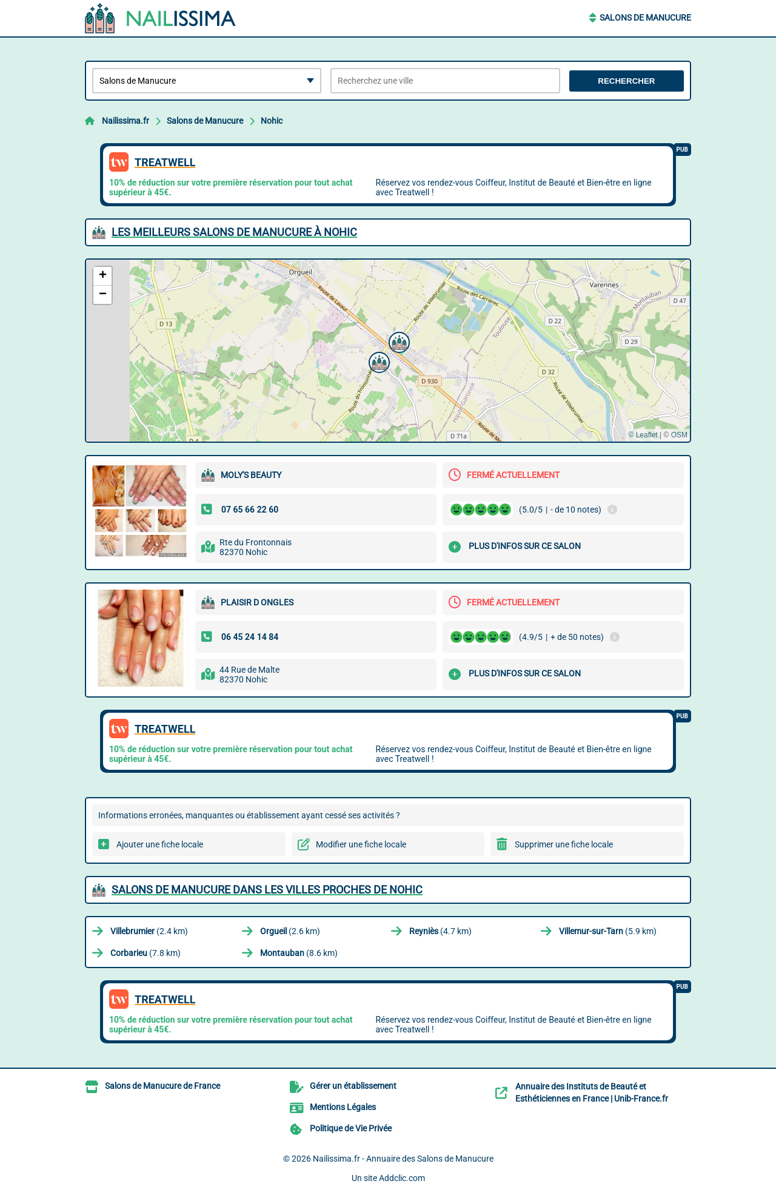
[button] (378, 361)
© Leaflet (642, 435)
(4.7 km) (440, 931)
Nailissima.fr (125, 121)
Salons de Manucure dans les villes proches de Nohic (267, 889)
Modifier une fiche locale (361, 844)
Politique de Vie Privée (351, 1128)
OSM (679, 435)
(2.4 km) (149, 931)
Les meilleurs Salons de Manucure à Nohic (234, 232)
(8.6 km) (299, 953)
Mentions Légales (343, 1107)
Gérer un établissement (353, 1086)
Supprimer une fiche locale (564, 844)
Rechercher (626, 81)
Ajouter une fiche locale (159, 844)
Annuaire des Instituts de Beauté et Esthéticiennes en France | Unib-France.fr (591, 1092)
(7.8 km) (145, 953)
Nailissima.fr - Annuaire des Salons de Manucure (403, 1158)
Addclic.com (402, 1178)
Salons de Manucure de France (162, 1086)
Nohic (272, 121)
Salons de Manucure (645, 17)
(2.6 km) (290, 931)
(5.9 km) (608, 931)
